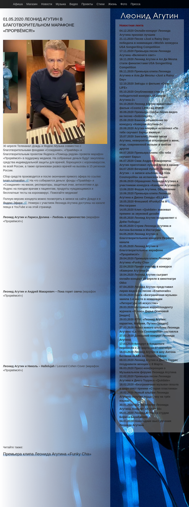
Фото (123, 4)
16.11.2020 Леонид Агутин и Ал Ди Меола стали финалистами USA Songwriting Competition (148, 63)
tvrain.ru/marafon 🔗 (16, 180)
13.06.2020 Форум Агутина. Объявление (147, 189)
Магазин (31, 4)
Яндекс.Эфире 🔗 (15, 203)
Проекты (87, 4)
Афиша (18, 4)
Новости (46, 4)
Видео (74, 4)
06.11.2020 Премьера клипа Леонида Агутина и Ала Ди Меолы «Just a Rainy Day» (146, 75)
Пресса (135, 4)
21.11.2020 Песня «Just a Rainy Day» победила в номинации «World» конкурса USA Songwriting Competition (148, 43)
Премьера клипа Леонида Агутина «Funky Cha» (47, 454)
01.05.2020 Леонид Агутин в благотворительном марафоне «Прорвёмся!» (141, 250)
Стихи (101, 4)
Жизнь (112, 4)
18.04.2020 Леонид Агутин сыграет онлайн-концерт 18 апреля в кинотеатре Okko (147, 278)
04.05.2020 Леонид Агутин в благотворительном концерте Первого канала (146, 238)
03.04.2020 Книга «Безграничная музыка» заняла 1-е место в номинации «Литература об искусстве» (148, 299)
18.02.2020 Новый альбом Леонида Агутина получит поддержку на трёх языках (144, 396)
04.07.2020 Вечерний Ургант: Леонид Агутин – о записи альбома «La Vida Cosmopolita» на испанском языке (145, 173)
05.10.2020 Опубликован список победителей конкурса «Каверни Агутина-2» (142, 95)
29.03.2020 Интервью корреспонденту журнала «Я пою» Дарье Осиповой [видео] (146, 311)
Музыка (61, 4)
